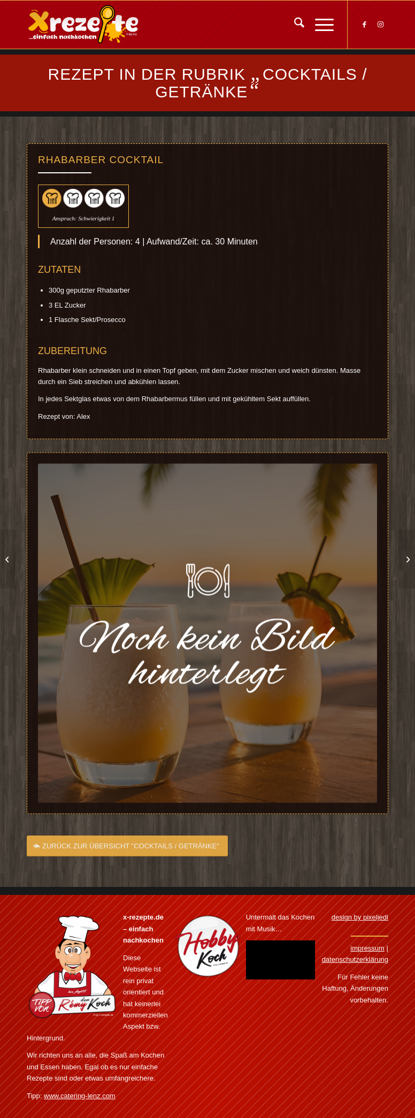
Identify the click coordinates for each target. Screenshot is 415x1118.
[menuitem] (293, 25)
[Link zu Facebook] (364, 25)
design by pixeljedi (360, 917)
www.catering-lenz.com (80, 1096)
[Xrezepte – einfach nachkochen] (83, 25)
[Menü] (319, 25)
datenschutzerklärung (355, 959)
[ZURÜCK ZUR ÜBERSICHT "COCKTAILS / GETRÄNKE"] (127, 849)
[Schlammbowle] (406, 559)
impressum (367, 948)
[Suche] (293, 25)
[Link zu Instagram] (380, 25)
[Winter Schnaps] (8, 559)
